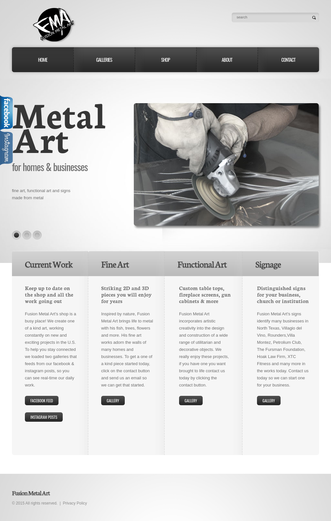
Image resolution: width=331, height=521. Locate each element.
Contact (288, 59)
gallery (113, 400)
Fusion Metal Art (53, 24)
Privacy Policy (75, 503)
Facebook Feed (41, 400)
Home (43, 59)
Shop (165, 59)
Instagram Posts (43, 417)
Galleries (104, 59)
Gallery (191, 400)
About (227, 59)
